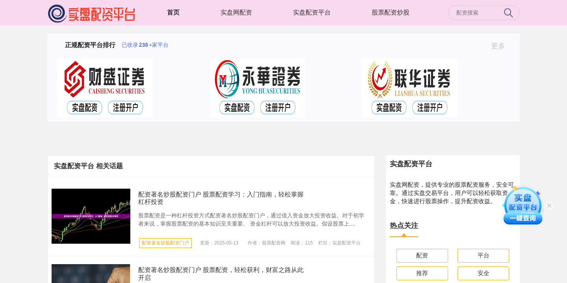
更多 (501, 46)
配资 (422, 255)
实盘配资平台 (312, 12)
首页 (173, 12)
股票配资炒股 (391, 12)
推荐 (422, 273)
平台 (483, 255)
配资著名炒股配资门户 (165, 243)
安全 (483, 273)
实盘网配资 (236, 12)
